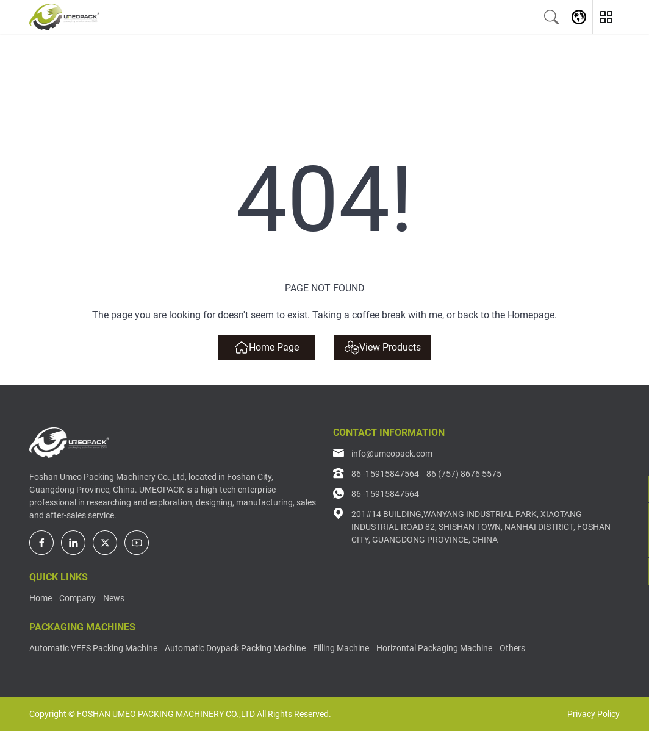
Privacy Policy (593, 714)
